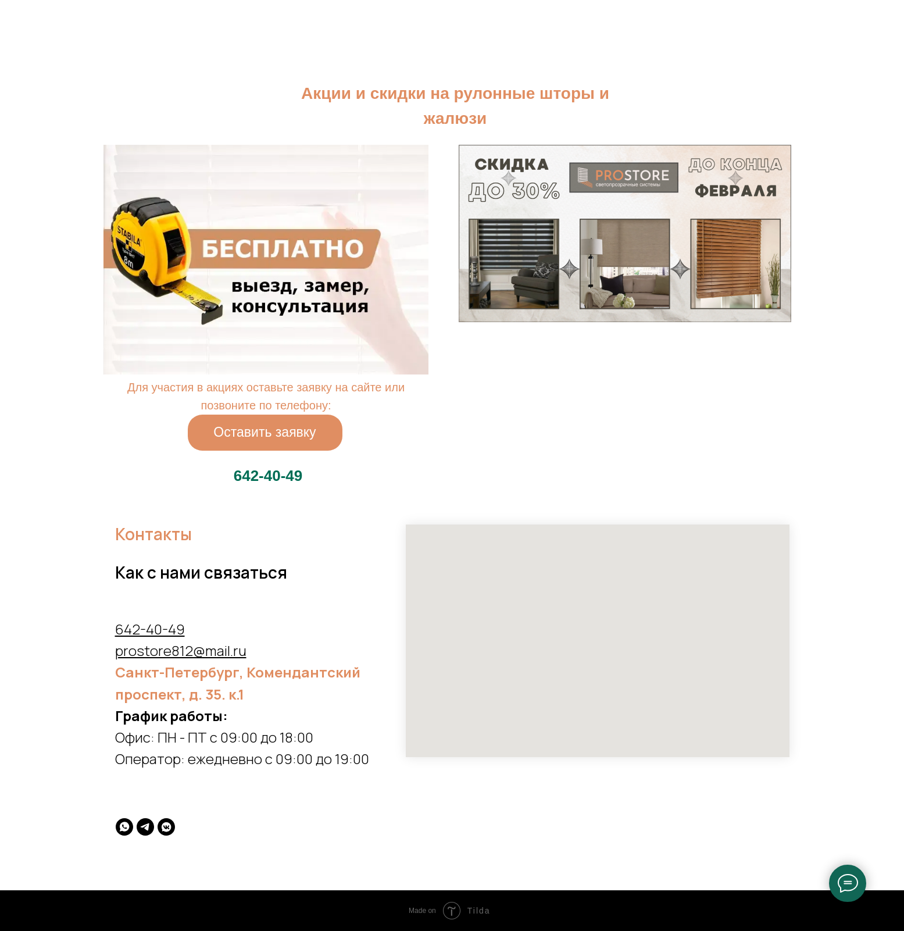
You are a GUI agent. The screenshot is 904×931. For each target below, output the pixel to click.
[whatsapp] (124, 827)
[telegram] (145, 827)
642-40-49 (150, 628)
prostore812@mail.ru (180, 650)
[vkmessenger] (166, 827)
